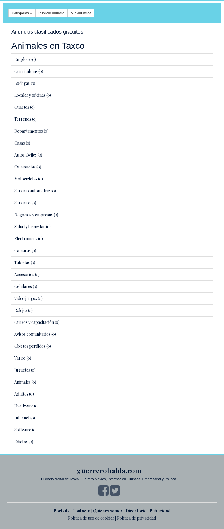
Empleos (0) (25, 59)
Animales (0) (25, 382)
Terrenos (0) (25, 119)
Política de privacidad (136, 518)
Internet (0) (24, 418)
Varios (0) (22, 358)
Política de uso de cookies (91, 518)
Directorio (136, 511)
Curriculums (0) (28, 71)
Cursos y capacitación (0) (37, 322)
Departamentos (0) (31, 131)
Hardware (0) (26, 406)
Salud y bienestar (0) (32, 226)
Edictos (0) (23, 441)
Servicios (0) (25, 202)
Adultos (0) (24, 394)
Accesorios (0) (27, 274)
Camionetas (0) (27, 167)
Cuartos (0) (24, 107)
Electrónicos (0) (28, 238)
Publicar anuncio (51, 13)
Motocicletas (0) (28, 179)
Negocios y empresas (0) (36, 214)
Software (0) (25, 430)
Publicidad (160, 511)
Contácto (81, 511)
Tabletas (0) (24, 262)
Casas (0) (22, 143)
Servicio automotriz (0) (35, 191)
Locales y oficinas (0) (32, 95)
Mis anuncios (81, 13)
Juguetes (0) (25, 370)
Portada (61, 511)
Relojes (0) (23, 310)
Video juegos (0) (28, 298)
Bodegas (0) (24, 83)
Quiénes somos (108, 511)
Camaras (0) (25, 250)
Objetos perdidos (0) (32, 346)
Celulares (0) (25, 286)
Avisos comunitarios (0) (35, 334)
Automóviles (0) (28, 155)
